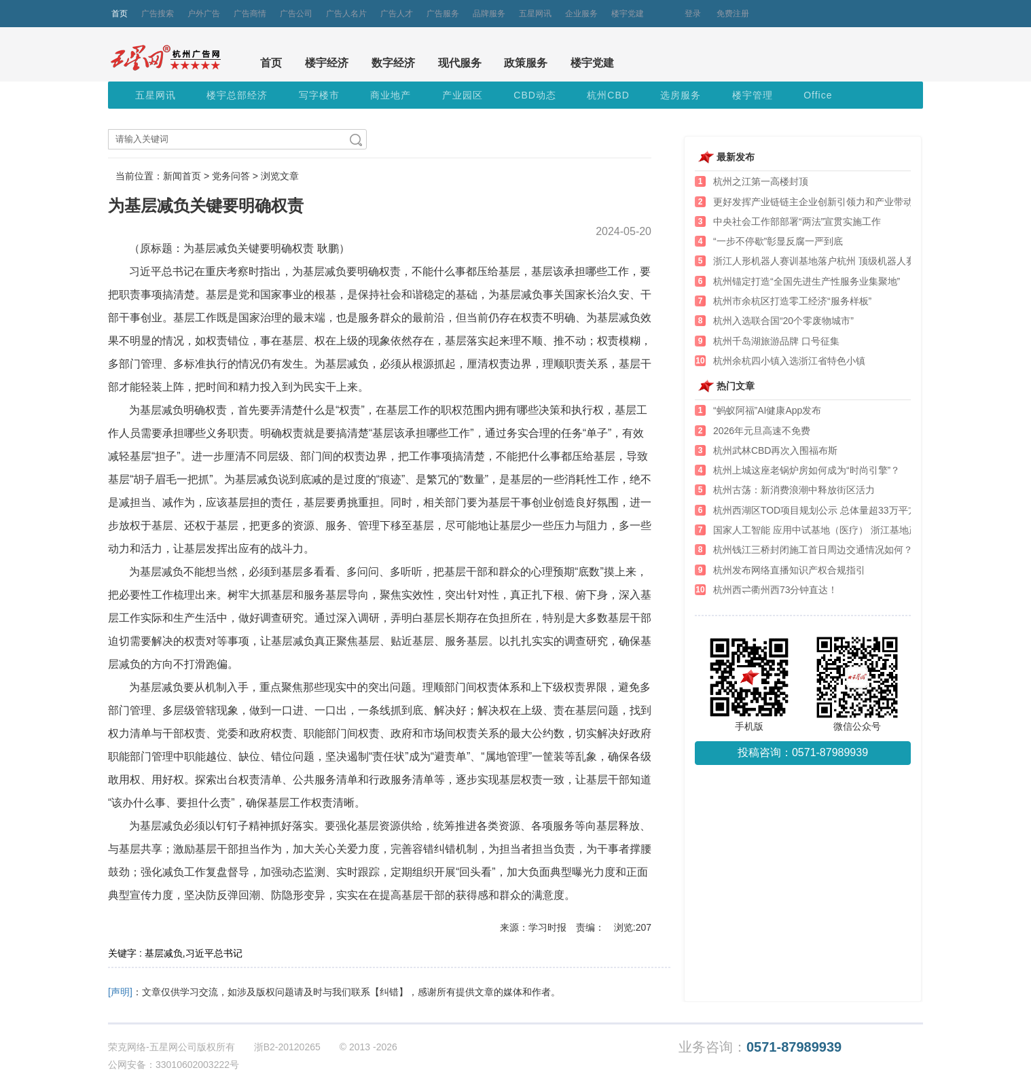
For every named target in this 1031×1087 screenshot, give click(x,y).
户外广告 (203, 13)
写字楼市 (319, 95)
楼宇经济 (326, 63)
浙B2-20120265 (287, 1046)
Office (817, 95)
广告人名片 (346, 13)
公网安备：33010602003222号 (173, 1064)
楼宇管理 (752, 95)
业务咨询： (760, 1047)
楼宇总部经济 (237, 95)
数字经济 (393, 63)
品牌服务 (489, 13)
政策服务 (525, 63)
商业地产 (390, 95)
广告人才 (396, 13)
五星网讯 (535, 13)
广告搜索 (157, 13)
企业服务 (581, 13)
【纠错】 (389, 991)
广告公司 (296, 13)
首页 (119, 13)
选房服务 (680, 95)
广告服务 (443, 13)
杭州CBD (608, 95)
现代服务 (460, 63)
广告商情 (250, 13)
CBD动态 (534, 95)
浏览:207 (632, 927)
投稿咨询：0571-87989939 (803, 752)
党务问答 (231, 176)
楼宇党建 (627, 13)
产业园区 (462, 95)
